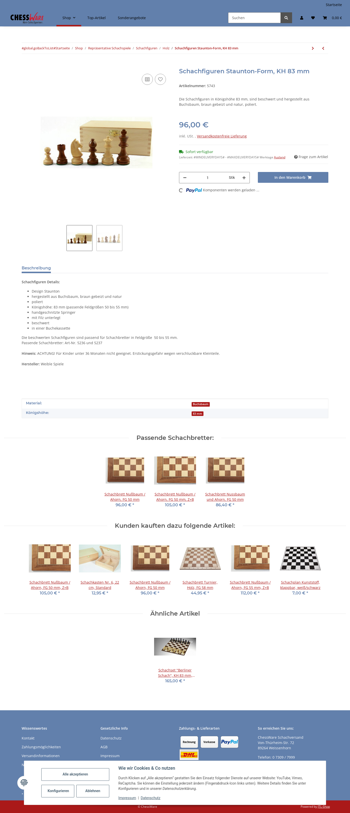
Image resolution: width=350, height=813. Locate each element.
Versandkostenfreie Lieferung (222, 136)
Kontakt (28, 738)
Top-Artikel (96, 17)
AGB (104, 747)
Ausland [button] (279, 157)
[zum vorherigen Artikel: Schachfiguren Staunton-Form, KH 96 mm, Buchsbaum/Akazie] (323, 48)
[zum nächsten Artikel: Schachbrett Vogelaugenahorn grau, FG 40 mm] (313, 48)
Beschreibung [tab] (36, 268)
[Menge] (207, 177)
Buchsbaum (200, 404)
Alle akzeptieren (75, 774)
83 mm (197, 413)
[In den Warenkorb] (26, 65)
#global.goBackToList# (38, 48)
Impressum (127, 798)
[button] (301, 17)
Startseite (334, 4)
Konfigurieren (58, 791)
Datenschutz (150, 798)
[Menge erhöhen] (244, 177)
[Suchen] (254, 17)
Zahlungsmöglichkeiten (41, 747)
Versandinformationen (41, 755)
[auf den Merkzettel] (160, 79)
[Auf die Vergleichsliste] (147, 79)
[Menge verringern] (184, 177)
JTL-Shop (324, 806)
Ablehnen (92, 791)
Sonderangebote (132, 17)
